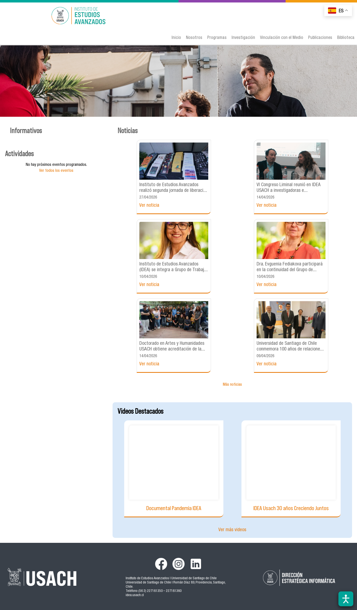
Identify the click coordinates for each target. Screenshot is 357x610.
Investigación (243, 38)
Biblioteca (346, 38)
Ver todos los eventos (56, 171)
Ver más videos (232, 530)
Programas (217, 38)
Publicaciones (320, 38)
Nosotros (194, 38)
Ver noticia (149, 205)
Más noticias (232, 385)
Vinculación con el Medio (281, 38)
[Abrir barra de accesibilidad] (345, 598)
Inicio (176, 38)
